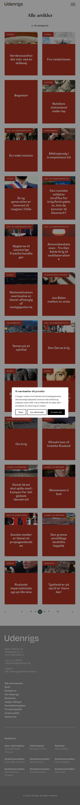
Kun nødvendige (37, 412)
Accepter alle (56, 412)
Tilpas (20, 412)
